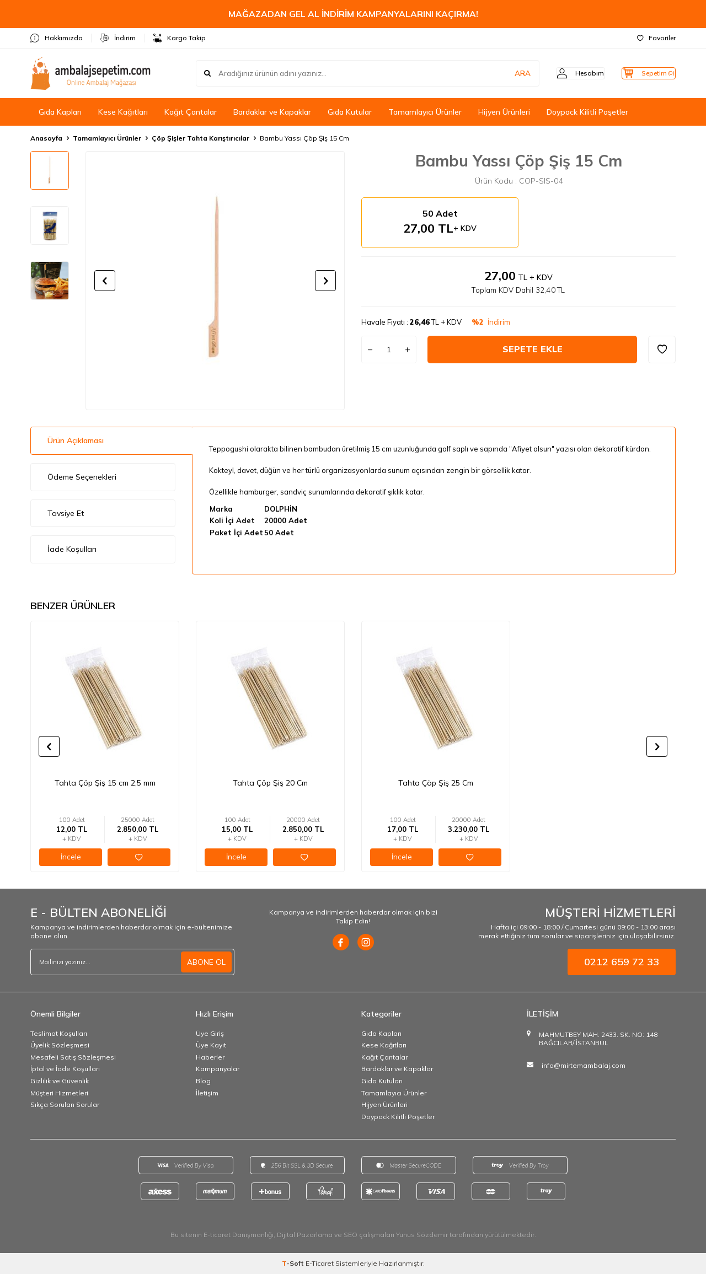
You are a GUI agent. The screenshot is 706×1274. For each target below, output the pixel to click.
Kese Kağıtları (123, 112)
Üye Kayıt (211, 1045)
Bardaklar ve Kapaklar (272, 112)
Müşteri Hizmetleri (59, 1093)
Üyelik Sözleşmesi (59, 1045)
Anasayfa (46, 138)
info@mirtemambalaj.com (583, 1065)
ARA (503, 73)
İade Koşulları (72, 549)
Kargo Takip (179, 38)
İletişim (207, 1093)
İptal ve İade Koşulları (65, 1069)
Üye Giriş (210, 1033)
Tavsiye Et (65, 513)
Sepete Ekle (532, 348)
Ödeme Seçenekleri (81, 477)
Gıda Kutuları (382, 1081)
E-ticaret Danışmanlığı (239, 1234)
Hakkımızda (56, 38)
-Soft (294, 1263)
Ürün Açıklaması (75, 440)
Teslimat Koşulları (58, 1033)
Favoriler (656, 38)
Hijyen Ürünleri (504, 112)
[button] (104, 280)
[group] (215, 281)
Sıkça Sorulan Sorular (64, 1104)
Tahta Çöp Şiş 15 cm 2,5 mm (105, 783)
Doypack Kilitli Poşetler (587, 112)
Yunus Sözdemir (422, 1234)
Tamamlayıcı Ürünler (425, 112)
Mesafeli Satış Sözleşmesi (73, 1057)
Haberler (210, 1057)
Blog (203, 1081)
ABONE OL (206, 961)
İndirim (118, 38)
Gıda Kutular (350, 112)
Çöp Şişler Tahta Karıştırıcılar (200, 138)
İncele (71, 856)
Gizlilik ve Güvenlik (59, 1081)
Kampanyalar (217, 1069)
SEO (350, 1234)
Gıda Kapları (60, 112)
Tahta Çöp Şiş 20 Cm (270, 783)
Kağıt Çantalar (190, 112)
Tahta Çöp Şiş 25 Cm (435, 783)
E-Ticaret (320, 1263)
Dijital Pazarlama (305, 1234)
